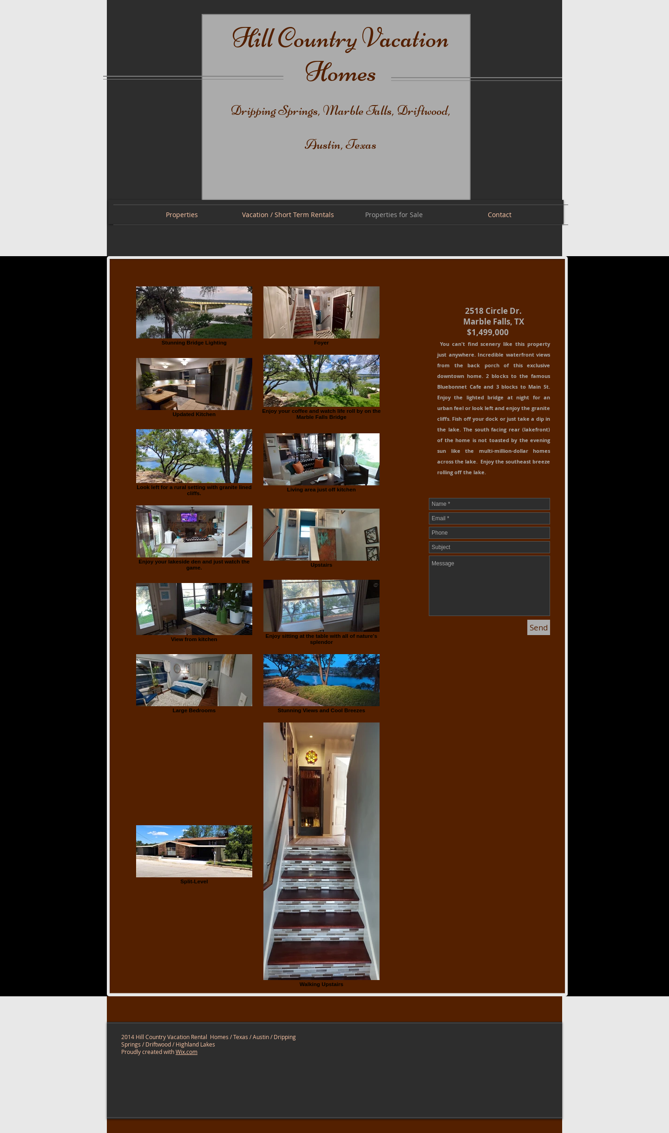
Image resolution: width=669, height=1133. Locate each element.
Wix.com (186, 1051)
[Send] (538, 627)
